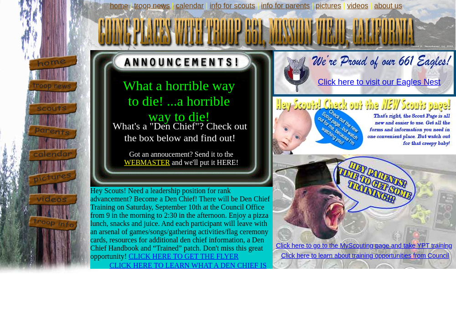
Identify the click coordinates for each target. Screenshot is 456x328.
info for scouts (232, 6)
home (119, 6)
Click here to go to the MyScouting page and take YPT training (364, 245)
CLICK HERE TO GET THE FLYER (183, 256)
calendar (189, 6)
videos (357, 6)
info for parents (285, 6)
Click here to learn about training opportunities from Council (365, 255)
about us (388, 6)
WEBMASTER (147, 162)
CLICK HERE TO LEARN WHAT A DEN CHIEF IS (188, 265)
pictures (328, 6)
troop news (152, 6)
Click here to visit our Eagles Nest (379, 82)
